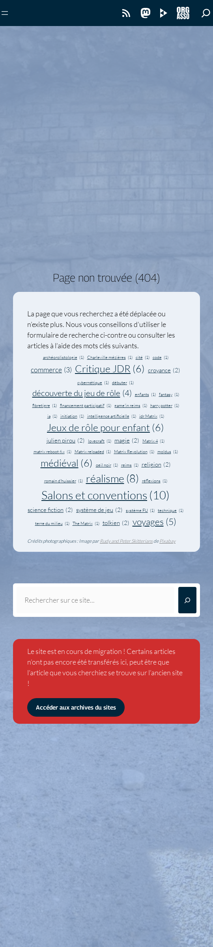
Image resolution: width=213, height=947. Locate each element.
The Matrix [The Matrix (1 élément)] (86, 523)
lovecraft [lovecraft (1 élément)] (99, 441)
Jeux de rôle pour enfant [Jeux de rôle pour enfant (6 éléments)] (105, 427)
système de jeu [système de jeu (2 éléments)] (99, 510)
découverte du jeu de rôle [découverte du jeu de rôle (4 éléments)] (82, 393)
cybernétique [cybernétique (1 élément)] (93, 382)
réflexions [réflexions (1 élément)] (154, 481)
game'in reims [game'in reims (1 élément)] (130, 405)
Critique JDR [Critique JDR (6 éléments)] (110, 369)
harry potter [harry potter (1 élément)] (164, 405)
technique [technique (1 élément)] (170, 510)
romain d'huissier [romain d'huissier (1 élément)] (63, 481)
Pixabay (167, 541)
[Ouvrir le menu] (4, 13)
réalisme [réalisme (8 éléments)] (112, 479)
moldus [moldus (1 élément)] (167, 451)
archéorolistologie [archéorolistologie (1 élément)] (63, 357)
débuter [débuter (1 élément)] (123, 382)
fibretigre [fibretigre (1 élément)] (44, 405)
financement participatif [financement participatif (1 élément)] (85, 405)
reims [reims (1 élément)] (129, 465)
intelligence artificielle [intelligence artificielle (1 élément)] (111, 416)
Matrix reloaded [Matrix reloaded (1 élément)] (93, 451)
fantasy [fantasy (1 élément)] (169, 394)
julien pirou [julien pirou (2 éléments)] (66, 440)
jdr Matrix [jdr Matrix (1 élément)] (151, 416)
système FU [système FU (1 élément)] (140, 510)
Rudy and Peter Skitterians (126, 541)
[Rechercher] (187, 600)
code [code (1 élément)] (160, 357)
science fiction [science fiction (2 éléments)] (50, 510)
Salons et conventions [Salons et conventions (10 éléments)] (105, 495)
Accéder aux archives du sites (76, 707)
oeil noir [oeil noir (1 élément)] (107, 465)
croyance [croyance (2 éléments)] (164, 370)
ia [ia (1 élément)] (52, 416)
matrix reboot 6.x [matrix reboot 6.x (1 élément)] (52, 451)
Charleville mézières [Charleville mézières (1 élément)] (110, 357)
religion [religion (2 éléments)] (156, 464)
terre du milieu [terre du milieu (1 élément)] (52, 523)
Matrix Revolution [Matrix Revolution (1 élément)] (134, 451)
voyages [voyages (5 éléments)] (154, 521)
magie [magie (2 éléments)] (126, 440)
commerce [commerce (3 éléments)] (51, 369)
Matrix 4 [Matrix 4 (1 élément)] (153, 441)
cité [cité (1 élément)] (142, 357)
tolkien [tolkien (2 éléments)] (116, 523)
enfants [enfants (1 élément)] (145, 394)
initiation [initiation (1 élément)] (72, 416)
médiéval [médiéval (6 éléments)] (67, 463)
